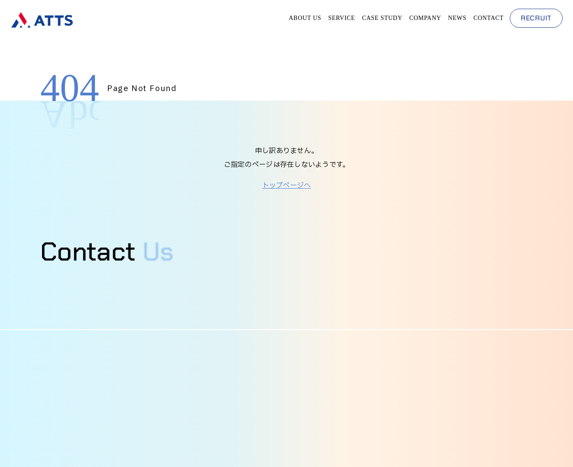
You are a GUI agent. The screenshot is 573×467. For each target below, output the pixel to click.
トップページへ (286, 185)
